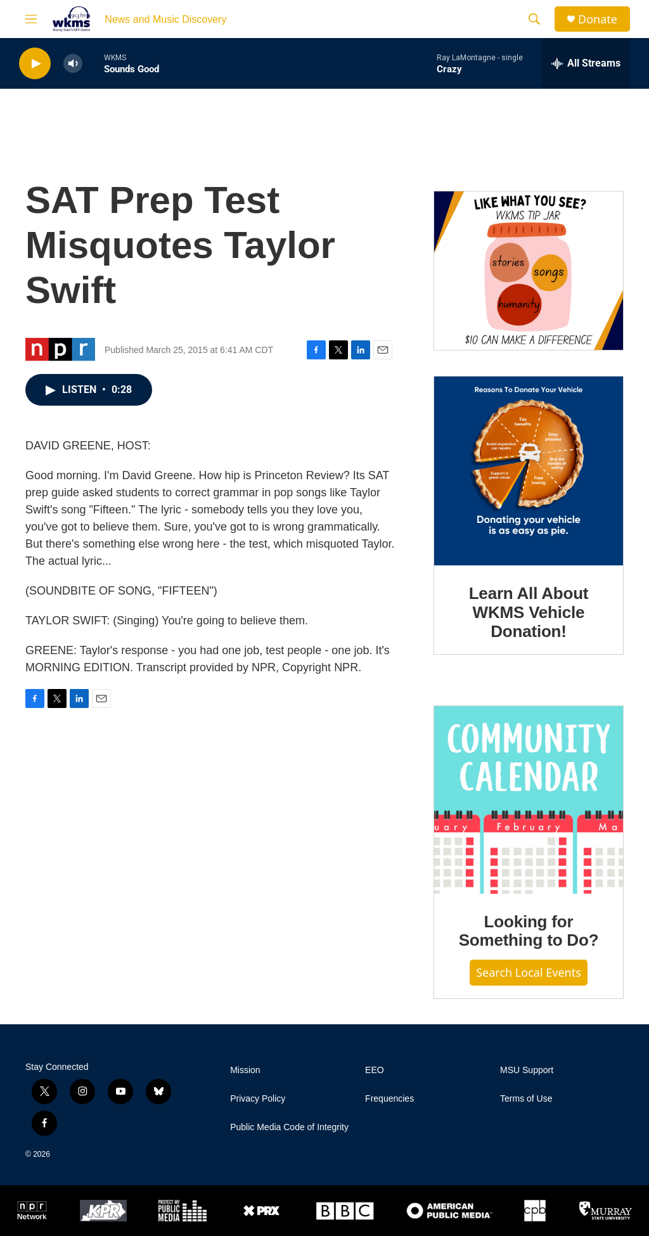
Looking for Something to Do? (529, 931)
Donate (597, 19)
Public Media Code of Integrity (289, 1127)
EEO (374, 1070)
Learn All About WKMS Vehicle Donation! (529, 612)
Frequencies (389, 1099)
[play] (35, 63)
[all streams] (586, 63)
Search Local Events (528, 972)
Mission (245, 1070)
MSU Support (526, 1070)
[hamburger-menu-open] (31, 19)
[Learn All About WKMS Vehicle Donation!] (528, 471)
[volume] (73, 63)
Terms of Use (526, 1099)
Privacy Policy (257, 1099)
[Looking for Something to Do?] (528, 800)
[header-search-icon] (534, 19)
